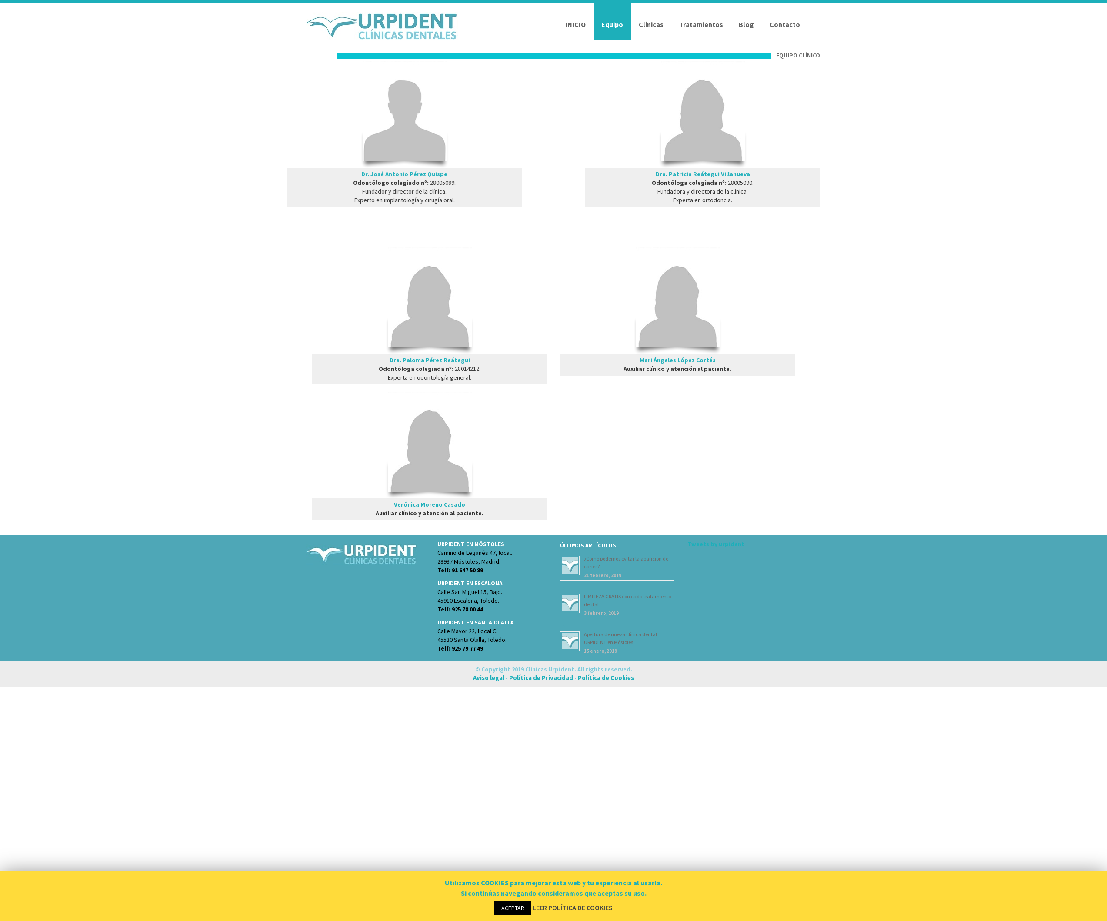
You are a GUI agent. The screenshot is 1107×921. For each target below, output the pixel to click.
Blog (746, 24)
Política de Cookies (606, 678)
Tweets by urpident (715, 544)
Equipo (612, 24)
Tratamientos (701, 24)
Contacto (785, 24)
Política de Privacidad (541, 678)
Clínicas (651, 24)
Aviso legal (489, 678)
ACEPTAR (512, 908)
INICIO (575, 24)
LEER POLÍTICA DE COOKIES (573, 907)
